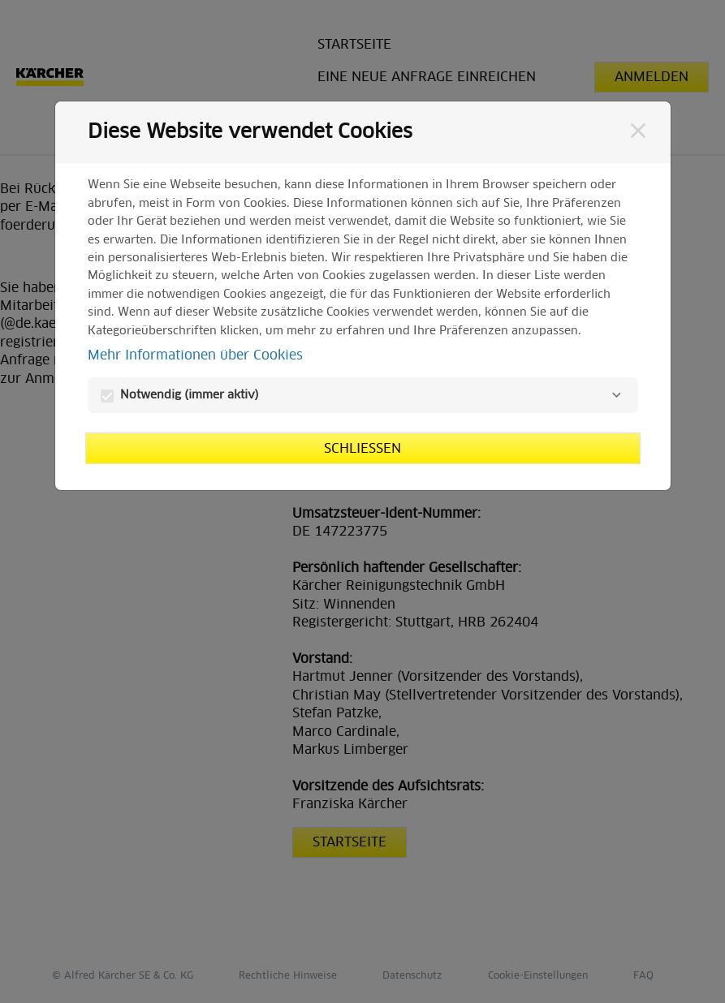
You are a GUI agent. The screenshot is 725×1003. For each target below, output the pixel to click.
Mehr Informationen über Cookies (195, 355)
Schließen (362, 448)
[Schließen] (638, 130)
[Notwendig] (617, 395)
